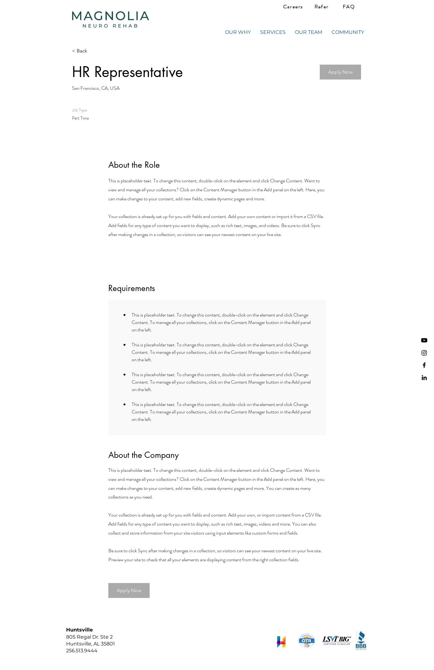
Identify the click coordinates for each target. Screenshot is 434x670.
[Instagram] (424, 352)
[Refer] (321, 6)
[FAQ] (349, 6)
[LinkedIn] (424, 377)
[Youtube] (424, 340)
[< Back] (94, 51)
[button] (340, 72)
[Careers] (293, 6)
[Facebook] (424, 365)
